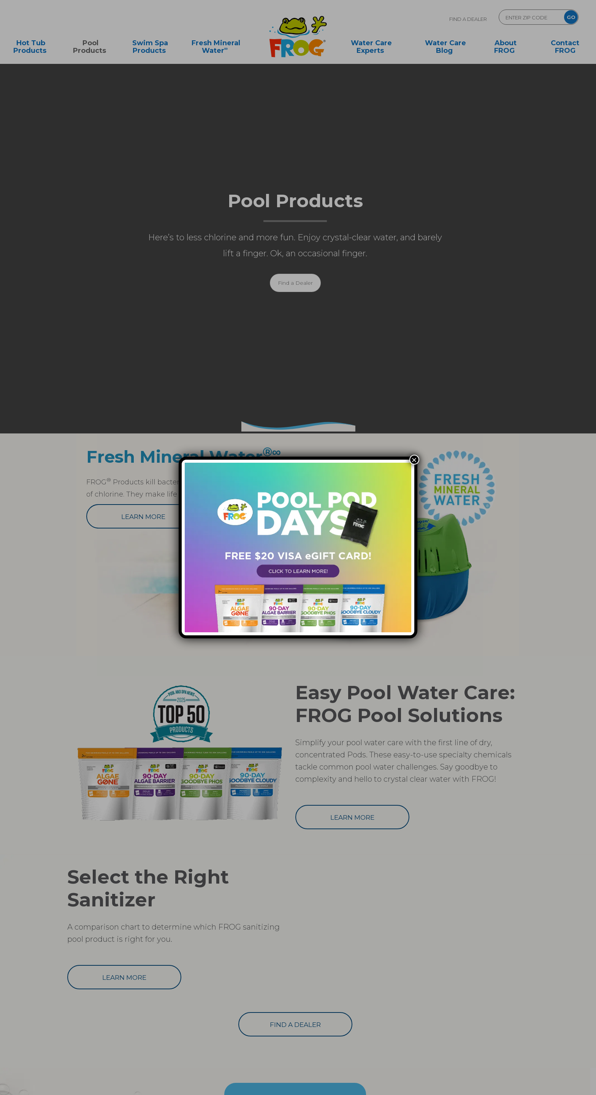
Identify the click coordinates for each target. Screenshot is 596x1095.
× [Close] (414, 460)
